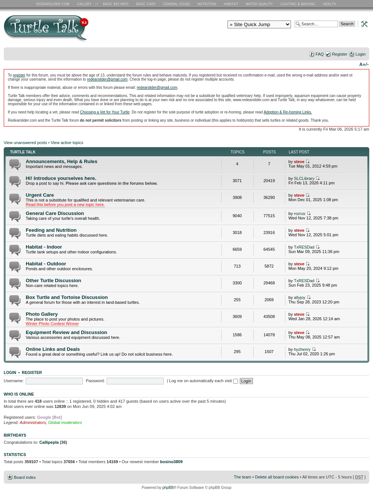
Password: (95, 380)
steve (299, 161)
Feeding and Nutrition (51, 230)
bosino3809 (171, 461)
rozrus (299, 213)
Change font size (363, 63)
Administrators (33, 422)
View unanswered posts (25, 142)
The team (242, 477)
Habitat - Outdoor (46, 263)
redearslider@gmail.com (107, 79)
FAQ (320, 54)
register (19, 75)
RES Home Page (54, 3)
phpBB (167, 488)
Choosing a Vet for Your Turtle (104, 112)
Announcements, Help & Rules (61, 161)
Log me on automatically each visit (203, 380)
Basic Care (145, 3)
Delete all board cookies (276, 477)
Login (360, 54)
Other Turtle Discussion (53, 280)
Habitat (231, 3)
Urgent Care (40, 195)
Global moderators (65, 422)
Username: (14, 380)
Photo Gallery (42, 314)
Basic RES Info (114, 3)
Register (339, 54)
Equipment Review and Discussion (66, 332)
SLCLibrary (304, 178)
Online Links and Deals (53, 349)
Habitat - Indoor (44, 247)
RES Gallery (87, 3)
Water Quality (259, 3)
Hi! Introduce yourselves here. (61, 178)
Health (330, 3)
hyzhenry (302, 349)
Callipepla (49, 442)
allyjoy (299, 297)
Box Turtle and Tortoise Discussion (67, 297)
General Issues (177, 3)
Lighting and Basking (298, 3)
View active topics (67, 142)
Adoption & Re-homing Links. (288, 112)
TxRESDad (304, 247)
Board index (25, 477)
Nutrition (208, 3)
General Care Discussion (55, 213)
